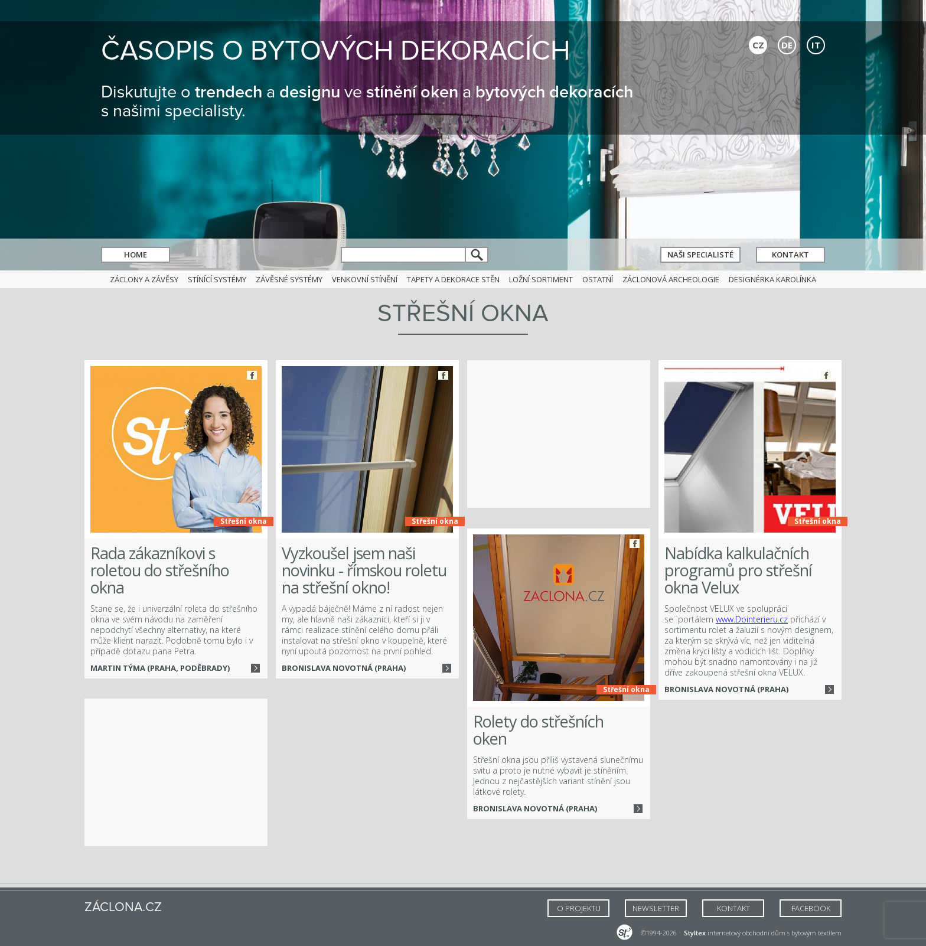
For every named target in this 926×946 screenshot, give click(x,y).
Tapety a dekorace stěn (453, 279)
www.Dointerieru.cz (752, 619)
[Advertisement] (558, 434)
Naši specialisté (700, 254)
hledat (477, 255)
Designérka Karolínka (772, 279)
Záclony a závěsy (144, 279)
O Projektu (579, 908)
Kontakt (790, 254)
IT (815, 45)
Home (135, 254)
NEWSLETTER (655, 908)
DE (787, 45)
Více (255, 668)
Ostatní (597, 279)
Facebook (252, 375)
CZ (758, 45)
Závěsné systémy (289, 279)
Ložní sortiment (541, 279)
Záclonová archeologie (670, 279)
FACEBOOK (810, 908)
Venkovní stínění (364, 279)
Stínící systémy (217, 279)
